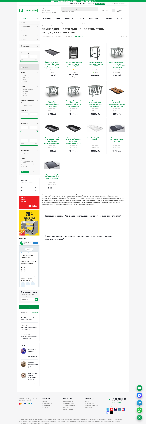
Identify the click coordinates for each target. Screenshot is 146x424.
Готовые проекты (47, 403)
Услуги (81, 18)
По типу (23, 22)
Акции (58, 18)
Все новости (34, 312)
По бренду (24, 35)
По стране (24, 39)
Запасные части (26, 46)
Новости (44, 401)
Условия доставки (68, 403)
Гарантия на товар (68, 407)
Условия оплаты (68, 401)
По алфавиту (24, 30)
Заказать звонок (100, 3)
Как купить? (69, 18)
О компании (46, 18)
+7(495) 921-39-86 (74, 3)
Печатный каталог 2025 (91, 405)
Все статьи (35, 345)
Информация (89, 398)
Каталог (26, 18)
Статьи (87, 401)
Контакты (120, 18)
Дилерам (109, 18)
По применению (25, 26)
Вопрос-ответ (89, 407)
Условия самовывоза (69, 405)
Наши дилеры (46, 405)
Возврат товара (68, 409)
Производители (94, 18)
